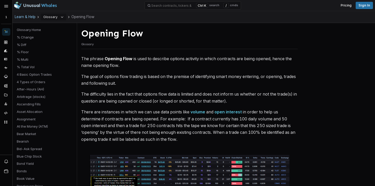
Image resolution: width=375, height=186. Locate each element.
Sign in (364, 5)
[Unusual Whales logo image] (35, 5)
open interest (228, 111)
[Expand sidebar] (6, 6)
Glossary (53, 17)
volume (197, 111)
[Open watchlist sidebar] (6, 171)
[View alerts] (6, 161)
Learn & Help (25, 17)
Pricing (346, 5)
